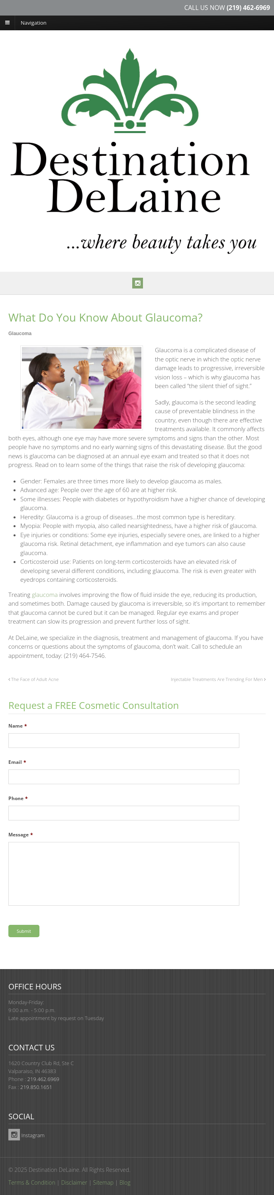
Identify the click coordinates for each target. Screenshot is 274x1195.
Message (20, 835)
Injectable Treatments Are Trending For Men (218, 679)
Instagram (26, 1135)
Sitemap (103, 1182)
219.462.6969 (43, 1079)
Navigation (34, 22)
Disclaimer (74, 1182)
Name (17, 726)
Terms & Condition (31, 1182)
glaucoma (45, 594)
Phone (18, 798)
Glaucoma (19, 333)
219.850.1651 (36, 1087)
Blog (124, 1182)
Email (17, 762)
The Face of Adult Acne (33, 679)
